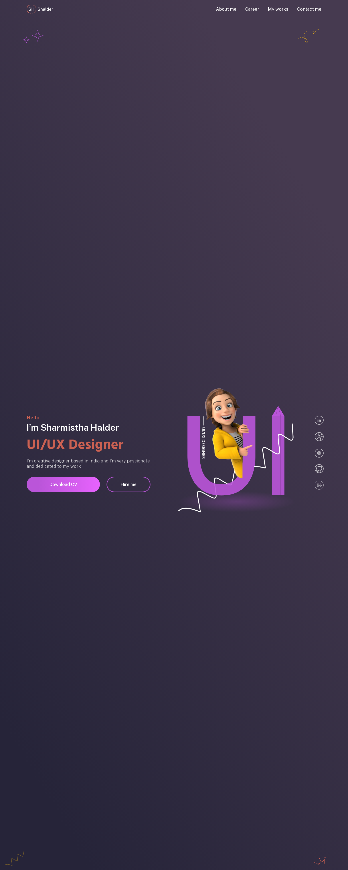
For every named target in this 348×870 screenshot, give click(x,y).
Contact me (309, 9)
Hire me (128, 484)
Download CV (63, 484)
